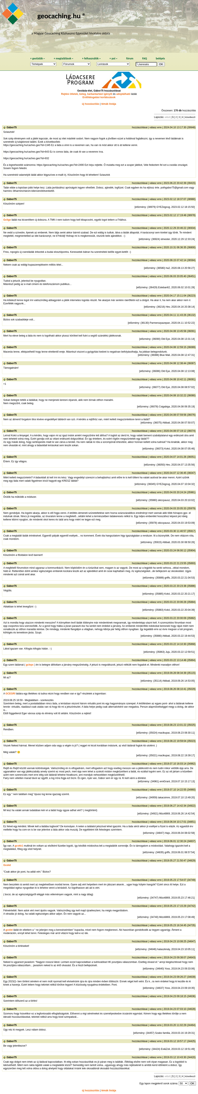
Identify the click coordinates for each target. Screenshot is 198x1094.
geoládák (37, 58)
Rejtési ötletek (69, 94)
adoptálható (123, 94)
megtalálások (63, 58)
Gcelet (7, 865)
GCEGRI (10, 693)
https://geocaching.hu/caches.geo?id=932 (26, 158)
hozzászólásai (139, 127)
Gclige (7, 219)
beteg (82, 94)
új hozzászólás (90, 103)
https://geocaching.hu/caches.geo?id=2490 (60, 165)
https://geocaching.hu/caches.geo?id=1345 (27, 145)
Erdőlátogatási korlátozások (99, 97)
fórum (129, 58)
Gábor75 (12, 127)
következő (190, 117)
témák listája (108, 103)
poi (113, 58)
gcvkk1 (19, 845)
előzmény (140, 207)
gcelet (9, 929)
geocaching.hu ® (61, 15)
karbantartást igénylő (99, 94)
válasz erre (156, 127)
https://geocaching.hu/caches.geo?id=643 (26, 151)
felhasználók (91, 58)
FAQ (144, 58)
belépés (160, 58)
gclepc (30, 664)
